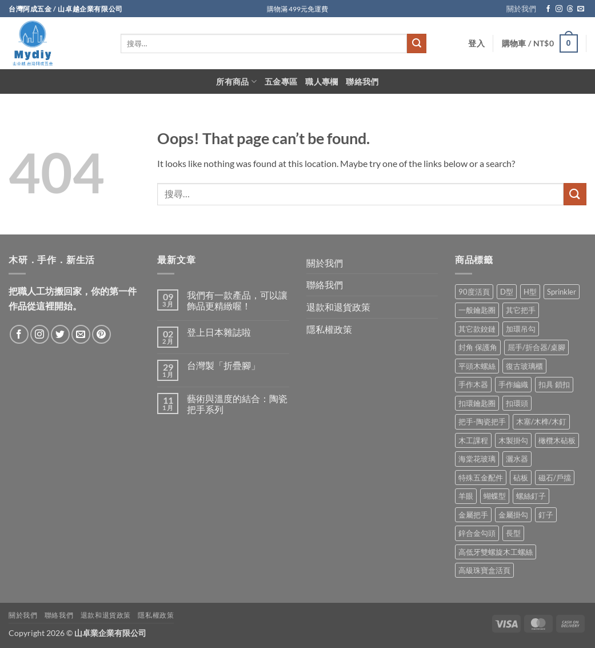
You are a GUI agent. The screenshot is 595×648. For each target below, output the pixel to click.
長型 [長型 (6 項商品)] (513, 533)
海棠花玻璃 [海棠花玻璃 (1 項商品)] (477, 458)
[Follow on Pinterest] (101, 334)
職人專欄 (321, 81)
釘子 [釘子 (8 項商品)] (545, 514)
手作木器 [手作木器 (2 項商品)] (473, 384)
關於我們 (521, 8)
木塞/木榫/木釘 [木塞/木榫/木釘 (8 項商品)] (541, 421)
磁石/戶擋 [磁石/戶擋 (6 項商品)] (554, 477)
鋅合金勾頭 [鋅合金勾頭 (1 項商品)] (477, 533)
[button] (476, 43)
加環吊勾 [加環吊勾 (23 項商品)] (521, 328)
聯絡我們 (362, 81)
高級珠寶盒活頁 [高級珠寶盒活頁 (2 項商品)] (484, 570)
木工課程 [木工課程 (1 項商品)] (473, 440)
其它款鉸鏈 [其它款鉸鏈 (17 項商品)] (477, 328)
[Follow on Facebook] (548, 9)
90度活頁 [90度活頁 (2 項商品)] (474, 291)
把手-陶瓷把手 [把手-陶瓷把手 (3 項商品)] (482, 421)
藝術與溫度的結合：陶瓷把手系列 (237, 404)
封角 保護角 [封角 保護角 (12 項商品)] (477, 347)
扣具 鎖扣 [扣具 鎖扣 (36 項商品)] (554, 384)
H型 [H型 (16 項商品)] (530, 291)
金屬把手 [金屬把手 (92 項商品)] (473, 514)
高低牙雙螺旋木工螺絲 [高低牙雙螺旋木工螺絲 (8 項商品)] (495, 551)
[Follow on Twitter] (60, 334)
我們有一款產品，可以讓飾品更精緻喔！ (237, 300)
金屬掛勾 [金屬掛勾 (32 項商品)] (513, 514)
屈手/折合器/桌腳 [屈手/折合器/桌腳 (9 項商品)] (536, 347)
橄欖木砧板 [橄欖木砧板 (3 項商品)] (557, 440)
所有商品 (236, 81)
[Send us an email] (580, 9)
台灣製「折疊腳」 (223, 365)
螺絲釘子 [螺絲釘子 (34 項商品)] (531, 495)
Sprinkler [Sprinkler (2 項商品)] (561, 291)
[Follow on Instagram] (559, 9)
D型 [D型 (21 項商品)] (506, 291)
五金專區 (281, 81)
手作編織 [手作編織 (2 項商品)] (513, 384)
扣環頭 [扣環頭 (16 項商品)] (517, 403)
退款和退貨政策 (338, 306)
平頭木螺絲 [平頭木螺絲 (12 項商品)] (477, 366)
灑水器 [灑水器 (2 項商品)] (517, 458)
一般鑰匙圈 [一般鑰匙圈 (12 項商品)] (477, 310)
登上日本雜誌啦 (219, 332)
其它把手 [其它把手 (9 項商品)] (521, 310)
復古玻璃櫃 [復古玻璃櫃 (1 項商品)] (524, 366)
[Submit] (416, 43)
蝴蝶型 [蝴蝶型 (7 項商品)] (495, 495)
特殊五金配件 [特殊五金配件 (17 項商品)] (480, 477)
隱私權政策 (329, 329)
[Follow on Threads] (569, 9)
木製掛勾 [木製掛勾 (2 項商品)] (513, 440)
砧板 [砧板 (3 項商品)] (520, 477)
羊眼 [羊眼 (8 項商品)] (465, 495)
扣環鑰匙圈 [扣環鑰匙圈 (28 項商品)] (477, 403)
